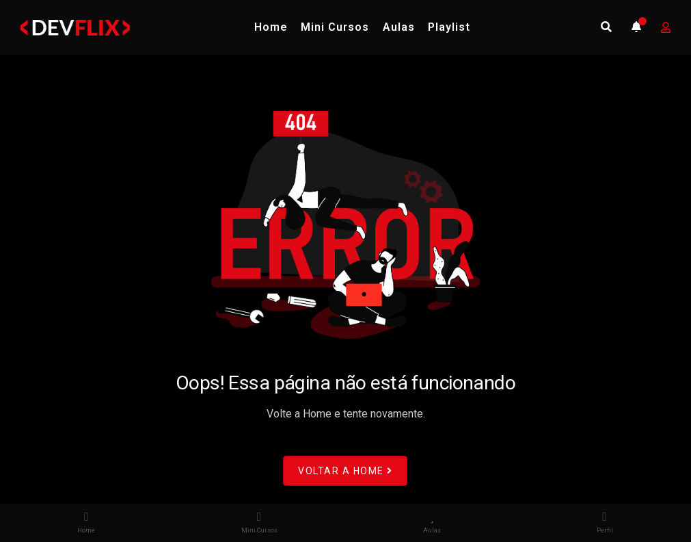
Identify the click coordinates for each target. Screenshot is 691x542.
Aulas (399, 27)
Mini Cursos (335, 27)
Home (271, 27)
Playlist (449, 27)
